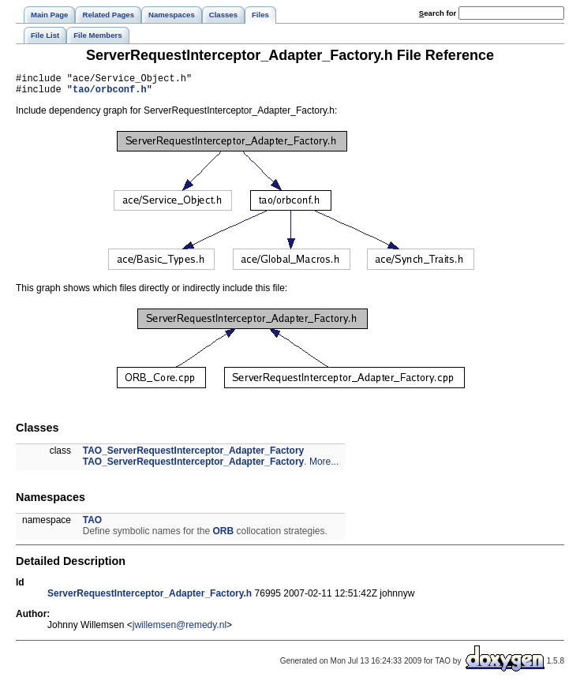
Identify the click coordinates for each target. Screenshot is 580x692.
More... (324, 466)
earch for (437, 13)
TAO (92, 524)
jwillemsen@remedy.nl (179, 629)
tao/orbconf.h (110, 93)
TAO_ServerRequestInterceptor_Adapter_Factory (194, 455)
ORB (223, 535)
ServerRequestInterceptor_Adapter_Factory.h (149, 598)
